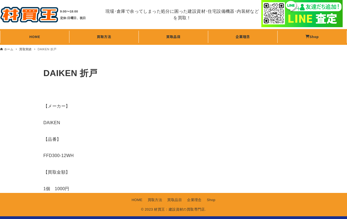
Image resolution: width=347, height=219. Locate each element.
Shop (211, 200)
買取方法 (155, 200)
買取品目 (174, 200)
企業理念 (194, 200)
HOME (136, 200)
